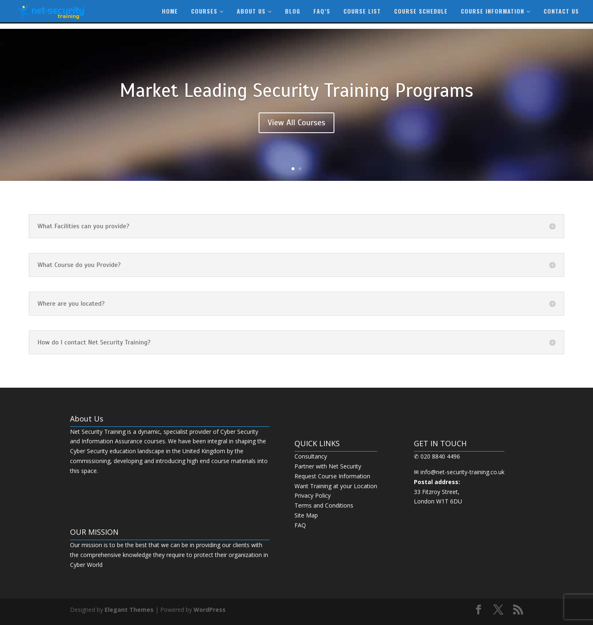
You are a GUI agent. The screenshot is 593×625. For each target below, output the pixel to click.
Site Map (306, 515)
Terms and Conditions (323, 505)
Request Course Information (332, 476)
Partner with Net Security (327, 466)
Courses (207, 11)
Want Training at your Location (335, 486)
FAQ (300, 525)
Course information (495, 11)
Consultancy (310, 456)
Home (170, 11)
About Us (254, 11)
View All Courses (296, 122)
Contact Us (561, 11)
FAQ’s (321, 11)
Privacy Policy (312, 495)
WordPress (210, 609)
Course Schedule (421, 11)
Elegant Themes (129, 609)
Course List (362, 11)
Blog (292, 11)
